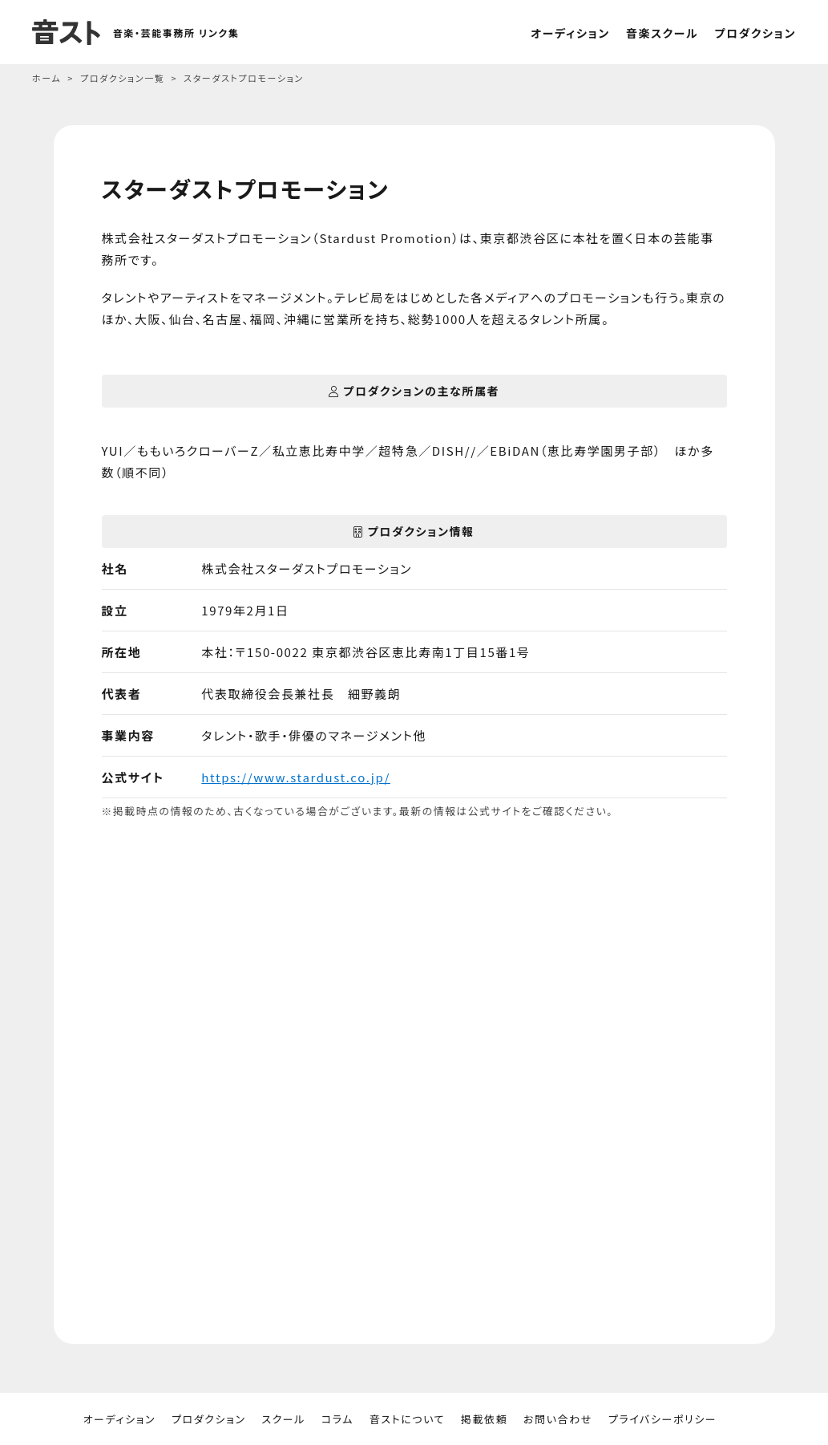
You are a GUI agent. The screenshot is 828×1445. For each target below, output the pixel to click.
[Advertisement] (414, 1111)
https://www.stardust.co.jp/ (295, 777)
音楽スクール (662, 33)
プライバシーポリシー (662, 1419)
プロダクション (755, 33)
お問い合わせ (557, 1419)
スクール (283, 1419)
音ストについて (407, 1419)
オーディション (570, 33)
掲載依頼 (484, 1419)
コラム (337, 1419)
